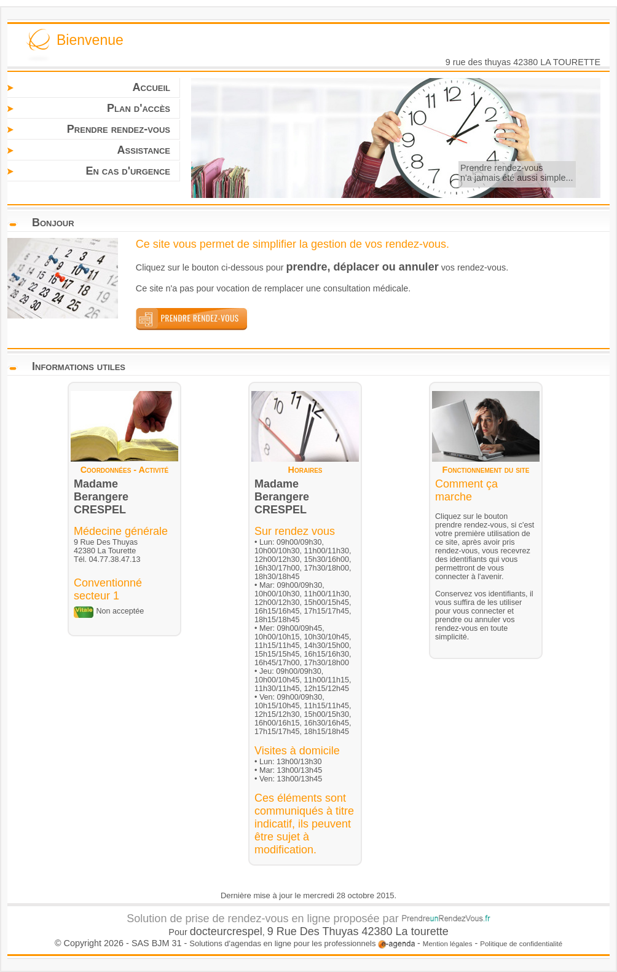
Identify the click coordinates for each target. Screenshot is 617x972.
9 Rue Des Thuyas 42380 (331, 931)
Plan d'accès (138, 108)
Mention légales (448, 943)
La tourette (422, 931)
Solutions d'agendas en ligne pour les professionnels (302, 943)
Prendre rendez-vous (118, 129)
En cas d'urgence (127, 171)
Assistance (143, 150)
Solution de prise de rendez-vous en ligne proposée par (308, 918)
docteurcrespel (226, 931)
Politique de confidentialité (521, 943)
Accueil (151, 87)
